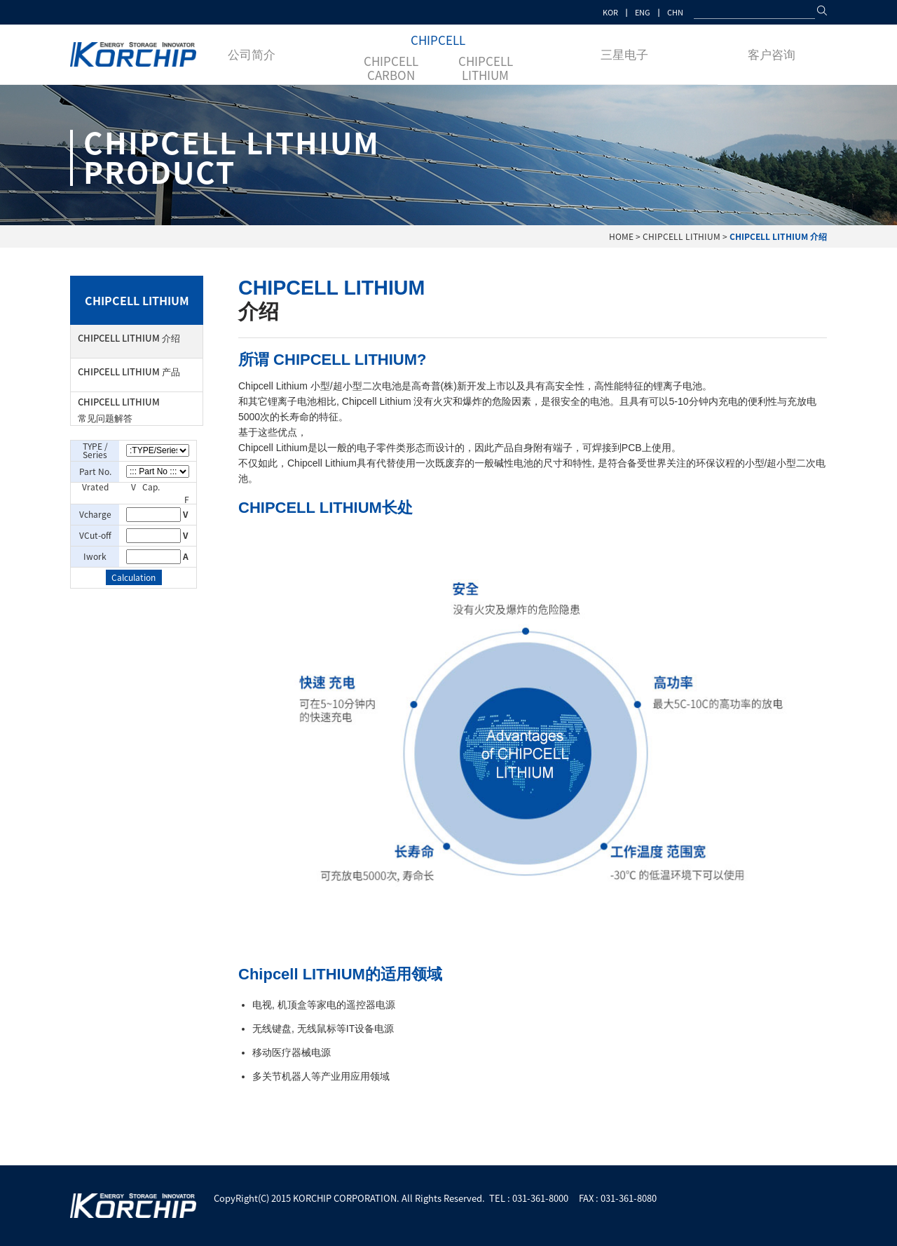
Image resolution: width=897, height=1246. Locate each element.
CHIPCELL (438, 39)
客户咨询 (771, 53)
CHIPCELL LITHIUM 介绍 (129, 337)
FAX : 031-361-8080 (618, 1198)
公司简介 (251, 53)
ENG (642, 12)
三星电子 (624, 53)
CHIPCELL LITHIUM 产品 (129, 371)
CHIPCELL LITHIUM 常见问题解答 (119, 409)
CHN (675, 12)
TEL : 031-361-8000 (528, 1198)
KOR (610, 12)
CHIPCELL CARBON (391, 68)
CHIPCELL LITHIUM (485, 68)
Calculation (133, 577)
